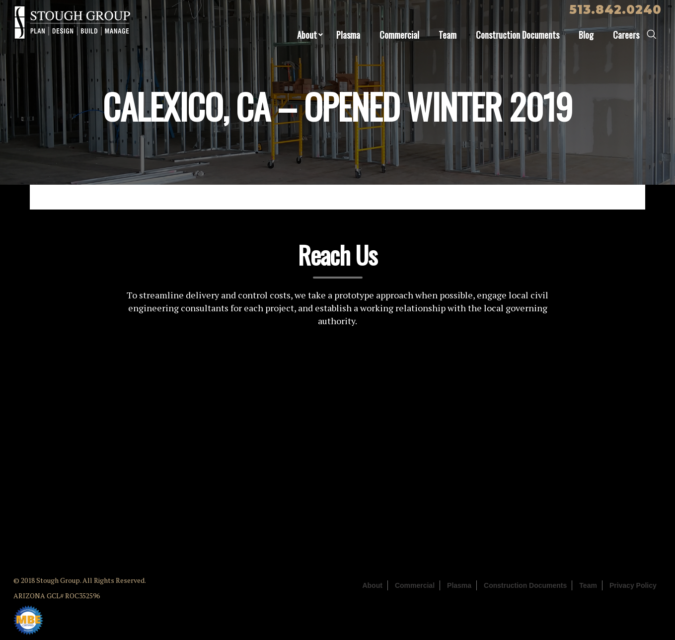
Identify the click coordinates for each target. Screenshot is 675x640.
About (307, 34)
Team (447, 34)
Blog (586, 34)
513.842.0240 (615, 9)
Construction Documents (517, 34)
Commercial (399, 34)
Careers (626, 34)
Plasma (348, 34)
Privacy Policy (633, 585)
